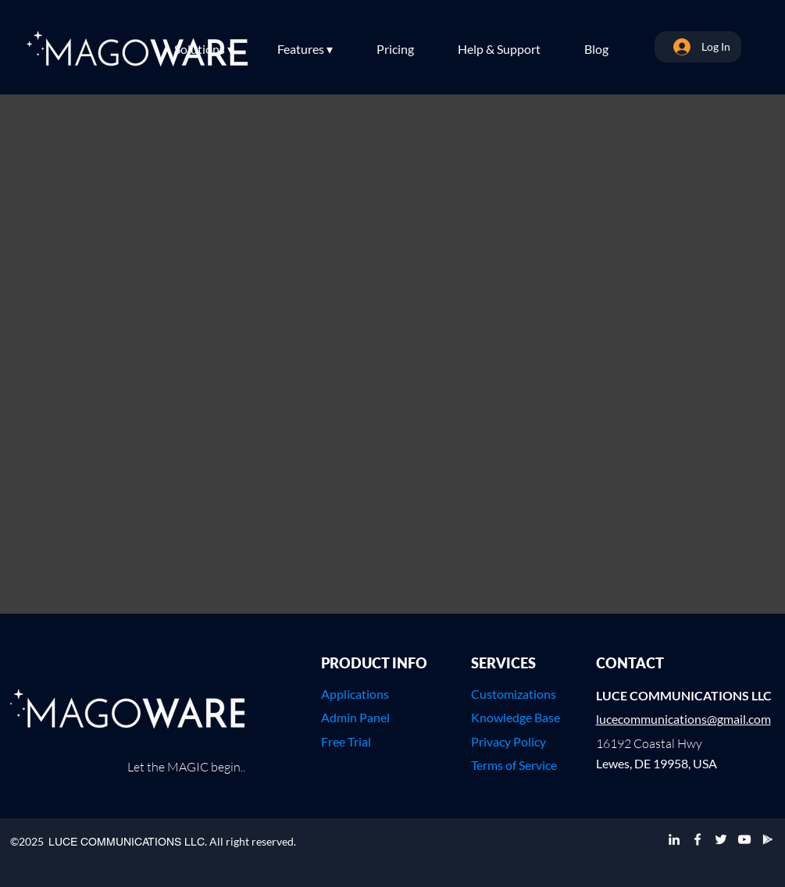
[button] (217, 49)
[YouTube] (744, 839)
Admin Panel (355, 717)
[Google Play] (768, 839)
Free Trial (346, 741)
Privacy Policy (508, 741)
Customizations (513, 693)
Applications (355, 693)
